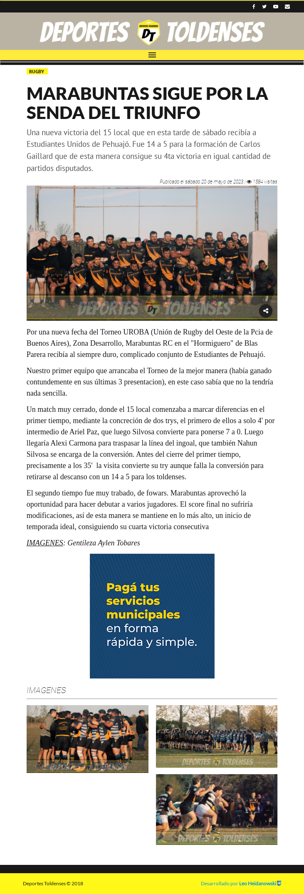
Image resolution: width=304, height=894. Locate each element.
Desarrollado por (241, 883)
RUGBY (37, 71)
